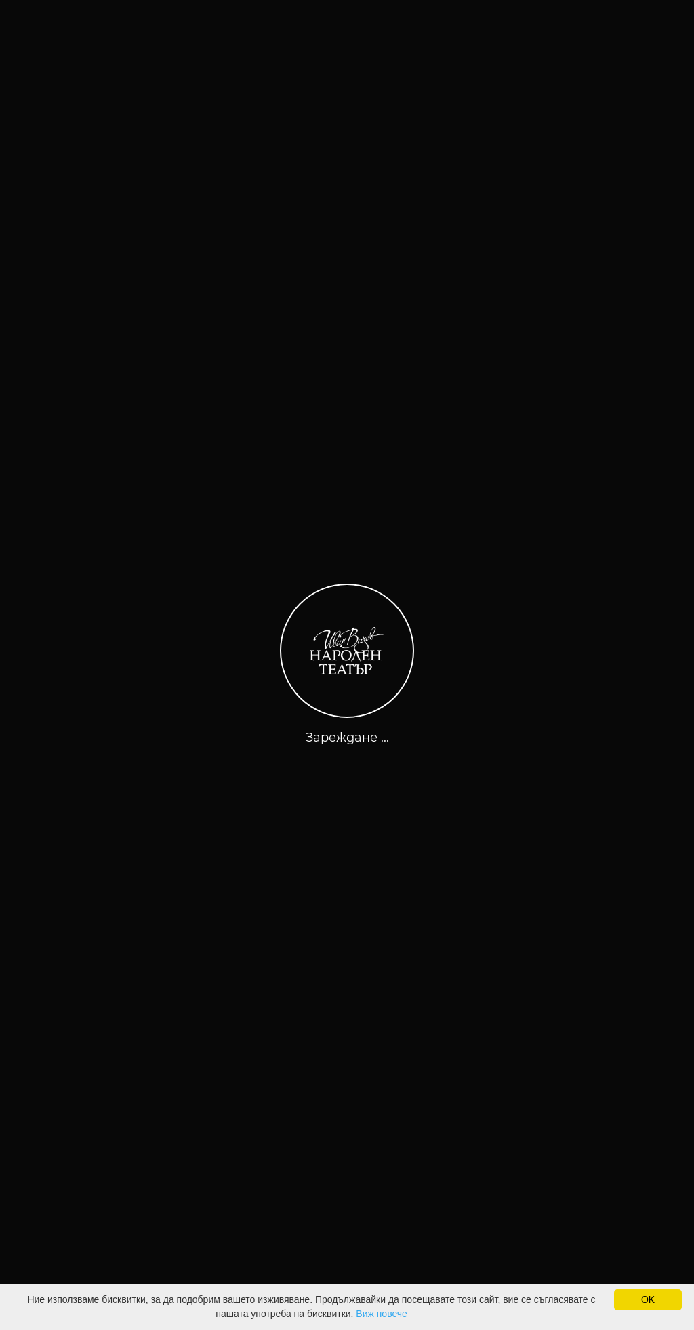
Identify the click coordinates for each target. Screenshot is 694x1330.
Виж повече (381, 1313)
